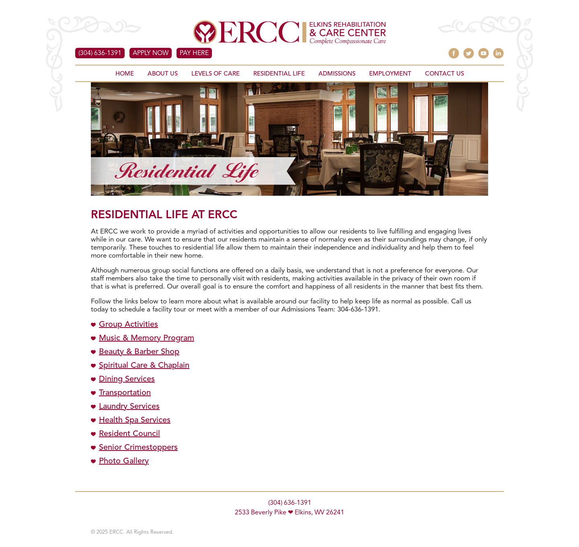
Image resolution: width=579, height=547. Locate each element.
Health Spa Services (134, 420)
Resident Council (129, 434)
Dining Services (127, 379)
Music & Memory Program (146, 338)
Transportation (125, 393)
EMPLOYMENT (390, 74)
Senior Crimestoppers (138, 448)
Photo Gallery (124, 461)
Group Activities (128, 325)
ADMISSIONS (336, 74)
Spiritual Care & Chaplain (144, 366)
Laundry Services (129, 407)
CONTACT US (444, 74)
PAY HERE (194, 53)
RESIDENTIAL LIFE (279, 74)
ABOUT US (163, 74)
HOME (124, 74)
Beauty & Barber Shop (139, 352)
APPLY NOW (150, 53)
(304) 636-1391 (99, 53)
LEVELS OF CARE (215, 74)
